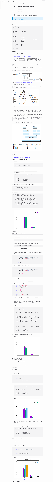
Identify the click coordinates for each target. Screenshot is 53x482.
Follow (15, 2)
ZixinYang (18, 3)
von (12, 2)
